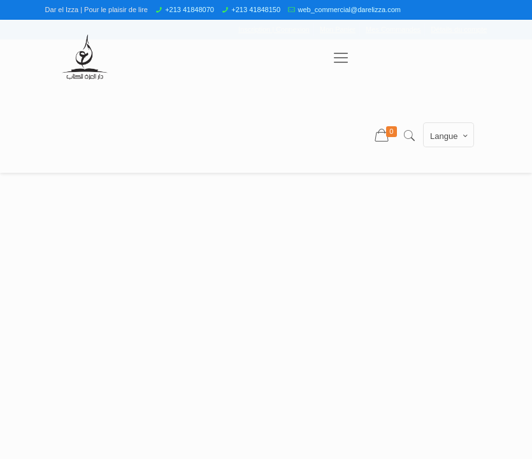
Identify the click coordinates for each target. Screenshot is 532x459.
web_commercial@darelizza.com (349, 9)
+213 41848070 (189, 9)
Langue (450, 136)
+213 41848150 (255, 9)
